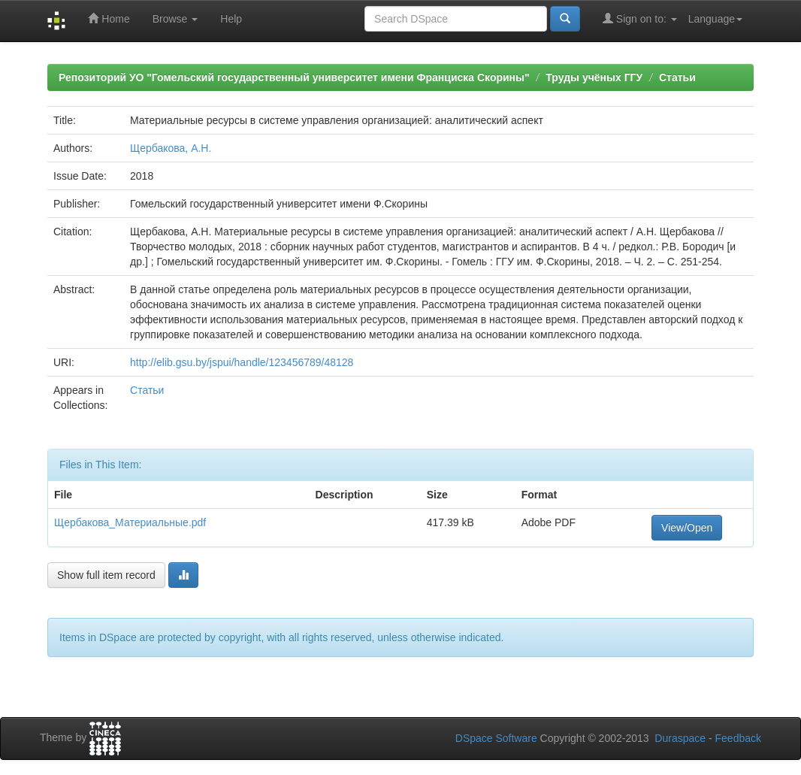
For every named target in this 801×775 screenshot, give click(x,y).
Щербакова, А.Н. (170, 148)
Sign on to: (640, 18)
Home (108, 18)
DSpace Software (496, 738)
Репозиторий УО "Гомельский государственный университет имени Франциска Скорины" (294, 77)
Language (715, 19)
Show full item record (106, 575)
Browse (175, 19)
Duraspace (680, 738)
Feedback (738, 738)
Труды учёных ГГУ (594, 77)
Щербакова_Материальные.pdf (130, 522)
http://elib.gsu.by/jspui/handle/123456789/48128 (241, 362)
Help (231, 19)
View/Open (686, 528)
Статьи (677, 77)
